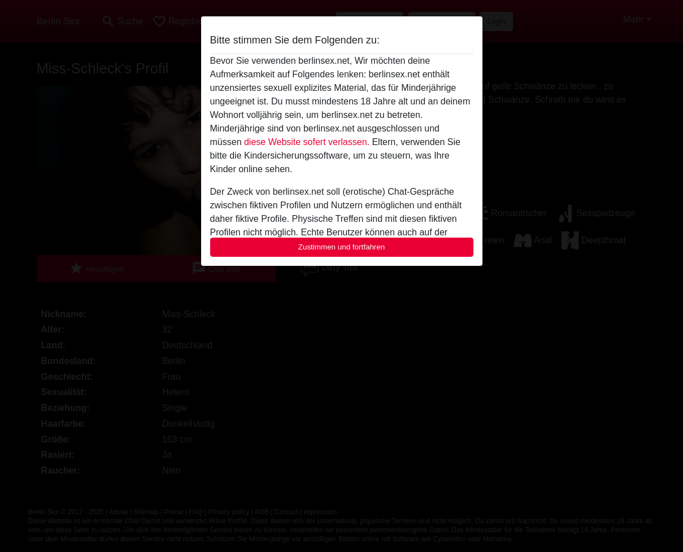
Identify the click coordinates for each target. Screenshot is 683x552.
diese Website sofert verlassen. (306, 142)
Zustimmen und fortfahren (341, 247)
